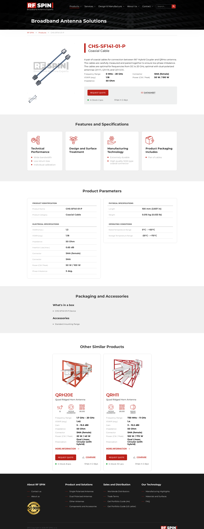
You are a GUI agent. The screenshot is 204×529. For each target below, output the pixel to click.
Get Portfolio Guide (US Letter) (122, 506)
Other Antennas (76, 501)
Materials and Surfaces (156, 496)
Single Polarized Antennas (81, 491)
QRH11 (98, 70)
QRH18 (105, 70)
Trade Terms (113, 496)
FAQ (148, 501)
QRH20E (119, 70)
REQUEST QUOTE (98, 93)
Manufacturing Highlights (158, 491)
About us (35, 496)
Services (88, 6)
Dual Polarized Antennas (80, 496)
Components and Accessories (83, 506)
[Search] (174, 6)
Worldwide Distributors (118, 491)
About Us (132, 6)
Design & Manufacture (110, 6)
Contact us (36, 491)
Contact (146, 6)
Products (74, 6)
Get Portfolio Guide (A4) (119, 501)
